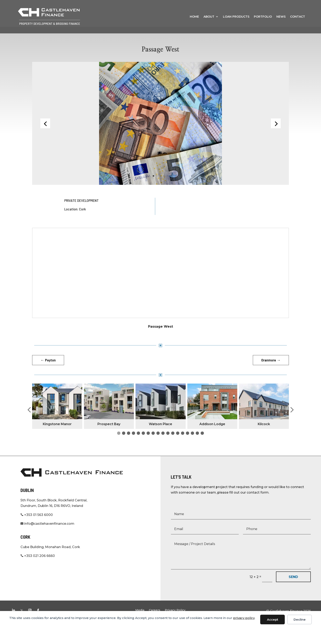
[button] (29, 416)
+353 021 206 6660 (37, 562)
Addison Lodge (212, 430)
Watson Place (160, 430)
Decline (300, 619)
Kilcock (264, 430)
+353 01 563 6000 (36, 521)
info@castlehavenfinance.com (47, 530)
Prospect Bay (108, 430)
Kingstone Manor (57, 430)
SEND (293, 583)
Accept (272, 619)
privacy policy (244, 618)
